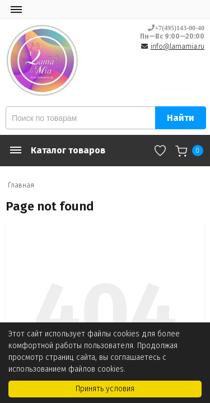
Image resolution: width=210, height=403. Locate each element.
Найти (180, 118)
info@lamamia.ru (177, 46)
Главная (21, 185)
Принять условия (105, 388)
